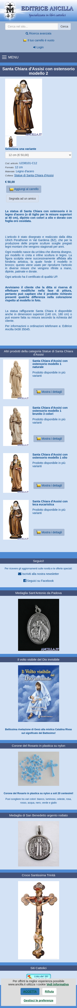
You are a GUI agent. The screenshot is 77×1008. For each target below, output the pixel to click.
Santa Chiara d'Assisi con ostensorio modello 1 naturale (50, 364)
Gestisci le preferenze (38, 1000)
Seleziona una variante (20, 148)
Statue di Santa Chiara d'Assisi (34, 175)
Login (38, 47)
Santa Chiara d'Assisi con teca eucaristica (50, 503)
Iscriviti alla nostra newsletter (38, 573)
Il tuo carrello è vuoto (38, 40)
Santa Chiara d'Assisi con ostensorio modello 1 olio (50, 456)
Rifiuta (49, 991)
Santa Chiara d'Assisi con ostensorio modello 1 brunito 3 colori (50, 411)
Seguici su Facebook (38, 580)
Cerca (64, 26)
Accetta (30, 991)
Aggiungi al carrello (24, 189)
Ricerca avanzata (38, 33)
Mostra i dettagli (49, 392)
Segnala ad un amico (22, 198)
